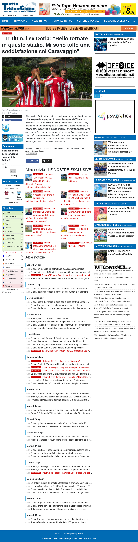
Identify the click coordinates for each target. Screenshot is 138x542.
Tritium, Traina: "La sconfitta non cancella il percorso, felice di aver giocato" (71, 370)
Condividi (32, 161)
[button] (13, 171)
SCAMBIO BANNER (50, 539)
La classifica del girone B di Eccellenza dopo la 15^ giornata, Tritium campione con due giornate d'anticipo (81, 486)
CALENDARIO (76, 539)
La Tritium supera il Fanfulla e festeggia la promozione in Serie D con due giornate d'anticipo (74, 483)
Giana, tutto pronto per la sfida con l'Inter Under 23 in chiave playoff (62, 410)
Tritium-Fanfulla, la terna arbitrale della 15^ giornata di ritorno (59, 522)
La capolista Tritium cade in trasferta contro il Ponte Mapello (59, 380)
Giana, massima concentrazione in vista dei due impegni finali (60, 492)
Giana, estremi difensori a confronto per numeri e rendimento (59, 292)
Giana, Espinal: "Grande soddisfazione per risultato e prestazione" (62, 364)
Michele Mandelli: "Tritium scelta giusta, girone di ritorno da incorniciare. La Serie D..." (71, 440)
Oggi (97, 96)
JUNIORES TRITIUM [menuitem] (62, 21)
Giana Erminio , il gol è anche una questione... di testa (56, 305)
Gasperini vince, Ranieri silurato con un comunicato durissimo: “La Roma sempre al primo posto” (112, 315)
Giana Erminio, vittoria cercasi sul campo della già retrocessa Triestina (64, 519)
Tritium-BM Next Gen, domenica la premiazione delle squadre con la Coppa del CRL (76, 275)
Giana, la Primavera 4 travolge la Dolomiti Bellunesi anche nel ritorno (63, 393)
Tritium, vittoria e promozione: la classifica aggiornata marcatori (60, 470)
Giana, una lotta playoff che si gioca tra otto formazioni (56, 453)
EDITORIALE (101, 34)
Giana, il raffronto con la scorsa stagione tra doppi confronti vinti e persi (64, 308)
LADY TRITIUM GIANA (106, 246)
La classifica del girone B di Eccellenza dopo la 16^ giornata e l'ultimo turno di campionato (73, 374)
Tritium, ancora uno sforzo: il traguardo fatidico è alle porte (58, 509)
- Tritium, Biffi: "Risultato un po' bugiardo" (78, 177)
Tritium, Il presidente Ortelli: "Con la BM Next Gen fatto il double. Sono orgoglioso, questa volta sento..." (76, 198)
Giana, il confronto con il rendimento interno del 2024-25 (57, 341)
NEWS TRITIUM (102, 138)
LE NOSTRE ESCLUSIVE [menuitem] (116, 21)
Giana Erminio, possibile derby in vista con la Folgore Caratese (60, 344)
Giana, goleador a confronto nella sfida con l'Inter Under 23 (58, 423)
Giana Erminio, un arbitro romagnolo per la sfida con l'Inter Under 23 (63, 437)
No (6, 167)
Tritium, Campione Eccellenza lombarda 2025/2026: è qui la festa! (62, 397)
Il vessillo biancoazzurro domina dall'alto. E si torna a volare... (60, 400)
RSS (94, 539)
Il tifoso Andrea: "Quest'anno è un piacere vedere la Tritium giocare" (121, 232)
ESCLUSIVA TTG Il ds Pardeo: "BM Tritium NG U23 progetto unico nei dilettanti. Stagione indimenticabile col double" (122, 191)
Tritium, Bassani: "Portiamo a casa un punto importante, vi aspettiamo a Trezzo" (74, 232)
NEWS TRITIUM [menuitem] (40, 21)
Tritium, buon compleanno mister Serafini (50, 318)
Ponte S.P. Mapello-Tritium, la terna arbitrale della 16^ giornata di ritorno (65, 413)
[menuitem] (134, 21)
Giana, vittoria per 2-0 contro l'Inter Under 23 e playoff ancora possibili (64, 383)
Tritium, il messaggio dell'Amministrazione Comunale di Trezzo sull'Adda (65, 466)
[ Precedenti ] (13, 202)
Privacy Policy (77, 534)
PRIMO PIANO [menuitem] (20, 21)
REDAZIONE (64, 539)
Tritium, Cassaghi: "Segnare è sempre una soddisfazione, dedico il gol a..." (71, 367)
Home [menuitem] (5, 21)
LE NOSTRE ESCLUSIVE (42, 148)
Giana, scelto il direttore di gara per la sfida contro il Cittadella (60, 302)
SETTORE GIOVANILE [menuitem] (88, 21)
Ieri (102, 96)
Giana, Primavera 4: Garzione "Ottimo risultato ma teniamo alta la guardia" (66, 426)
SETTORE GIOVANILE (106, 159)
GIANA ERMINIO (103, 204)
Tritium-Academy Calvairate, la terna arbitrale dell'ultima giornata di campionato (68, 278)
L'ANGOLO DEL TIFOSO (107, 225)
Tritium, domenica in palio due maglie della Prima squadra (58, 322)
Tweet (47, 161)
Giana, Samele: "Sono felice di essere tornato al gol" (55, 328)
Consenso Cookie (62, 534)
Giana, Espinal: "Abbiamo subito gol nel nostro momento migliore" (62, 503)
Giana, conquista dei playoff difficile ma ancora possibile (57, 348)
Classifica (8, 208)
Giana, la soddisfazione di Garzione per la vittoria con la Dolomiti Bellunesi (66, 338)
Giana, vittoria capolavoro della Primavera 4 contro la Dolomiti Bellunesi (64, 489)
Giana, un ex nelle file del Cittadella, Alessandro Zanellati (58, 269)
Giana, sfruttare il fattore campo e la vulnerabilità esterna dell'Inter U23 (64, 450)
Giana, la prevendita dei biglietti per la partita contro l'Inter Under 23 (62, 456)
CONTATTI (87, 539)
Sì (5, 164)
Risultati (13, 176)
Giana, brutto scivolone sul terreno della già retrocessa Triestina (61, 506)
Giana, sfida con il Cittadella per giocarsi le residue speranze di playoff (64, 272)
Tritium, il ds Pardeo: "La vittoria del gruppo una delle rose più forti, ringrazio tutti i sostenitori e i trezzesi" (40, 215)
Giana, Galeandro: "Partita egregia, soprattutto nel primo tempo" (61, 325)
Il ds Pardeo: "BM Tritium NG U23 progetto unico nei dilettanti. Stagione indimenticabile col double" (40, 180)
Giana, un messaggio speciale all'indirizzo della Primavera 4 (59, 289)
